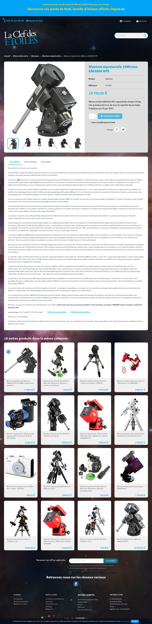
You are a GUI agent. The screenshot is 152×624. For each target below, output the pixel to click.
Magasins (49, 609)
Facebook (76, 584)
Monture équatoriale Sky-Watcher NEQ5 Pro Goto (93, 540)
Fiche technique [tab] (30, 162)
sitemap (49, 607)
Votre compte (86, 595)
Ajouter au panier (110, 116)
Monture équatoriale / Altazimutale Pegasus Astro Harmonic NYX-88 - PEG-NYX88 (20, 436)
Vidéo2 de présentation (80, 312)
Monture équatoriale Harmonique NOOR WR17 (130, 487)
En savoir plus (125, 621)
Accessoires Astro (101, 32)
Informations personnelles (88, 600)
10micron (109, 79)
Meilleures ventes (20, 604)
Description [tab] (15, 162)
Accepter (135, 621)
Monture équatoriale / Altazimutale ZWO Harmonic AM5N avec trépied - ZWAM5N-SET (94, 436)
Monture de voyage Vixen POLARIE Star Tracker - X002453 (20, 487)
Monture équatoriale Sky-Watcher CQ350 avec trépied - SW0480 (93, 382)
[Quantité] (92, 116)
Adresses (81, 607)
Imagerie (69, 32)
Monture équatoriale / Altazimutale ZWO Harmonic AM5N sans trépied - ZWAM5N (57, 541)
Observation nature (83, 32)
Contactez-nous (52, 604)
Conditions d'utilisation (55, 599)
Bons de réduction (85, 610)
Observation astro (55, 32)
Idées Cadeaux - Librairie (120, 32)
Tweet (123, 129)
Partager (116, 129)
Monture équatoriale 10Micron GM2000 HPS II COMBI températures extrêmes (20, 383)
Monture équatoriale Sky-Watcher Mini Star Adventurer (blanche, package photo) (93, 488)
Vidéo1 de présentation (57, 312)
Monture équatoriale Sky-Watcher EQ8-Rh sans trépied (57, 435)
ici (123, 9)
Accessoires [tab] (46, 162)
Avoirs (80, 605)
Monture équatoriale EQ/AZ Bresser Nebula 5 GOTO (57, 487)
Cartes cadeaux (139, 32)
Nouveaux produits (21, 602)
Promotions (18, 599)
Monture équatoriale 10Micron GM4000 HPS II (129, 540)
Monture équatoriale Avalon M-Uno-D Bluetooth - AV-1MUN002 (131, 382)
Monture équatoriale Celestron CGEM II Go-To (18, 540)
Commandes (82, 602)
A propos (49, 602)
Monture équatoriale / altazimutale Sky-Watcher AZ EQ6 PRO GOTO (130, 435)
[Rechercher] (131, 39)
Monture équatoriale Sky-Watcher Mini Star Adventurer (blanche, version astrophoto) (57, 383)
